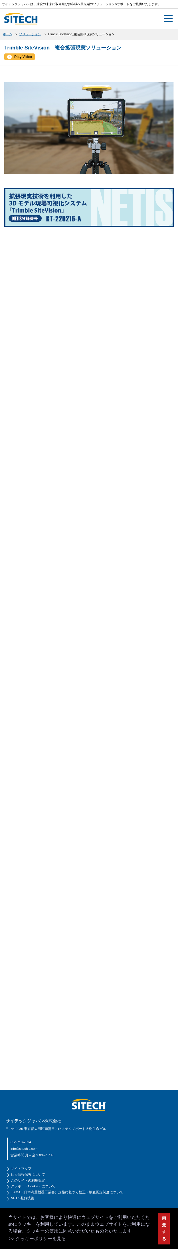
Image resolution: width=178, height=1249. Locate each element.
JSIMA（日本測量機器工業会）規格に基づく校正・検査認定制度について (67, 1192)
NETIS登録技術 (22, 1198)
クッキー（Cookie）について (33, 1186)
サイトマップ (21, 1168)
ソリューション (30, 34)
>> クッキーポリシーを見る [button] (37, 1238)
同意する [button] (164, 1228)
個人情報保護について (28, 1174)
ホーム (7, 34)
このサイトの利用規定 (28, 1180)
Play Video (23, 57)
